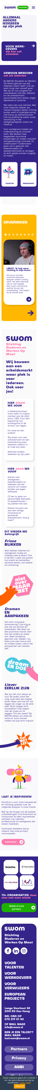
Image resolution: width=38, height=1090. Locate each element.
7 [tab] (29, 235)
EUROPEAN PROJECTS (15, 997)
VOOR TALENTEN (14, 965)
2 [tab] (9, 235)
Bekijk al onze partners (22, 907)
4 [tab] (17, 235)
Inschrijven (14, 842)
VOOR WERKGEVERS (18, 976)
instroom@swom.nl (17, 1038)
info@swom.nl (14, 1027)
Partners (19, 1049)
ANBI (19, 1067)
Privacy (19, 1058)
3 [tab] (13, 235)
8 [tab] (33, 235)
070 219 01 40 (14, 1019)
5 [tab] (21, 235)
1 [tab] (6, 235)
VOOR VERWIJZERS (17, 986)
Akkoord (19, 1086)
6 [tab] (25, 235)
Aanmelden (22, 7)
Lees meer (25, 1083)
